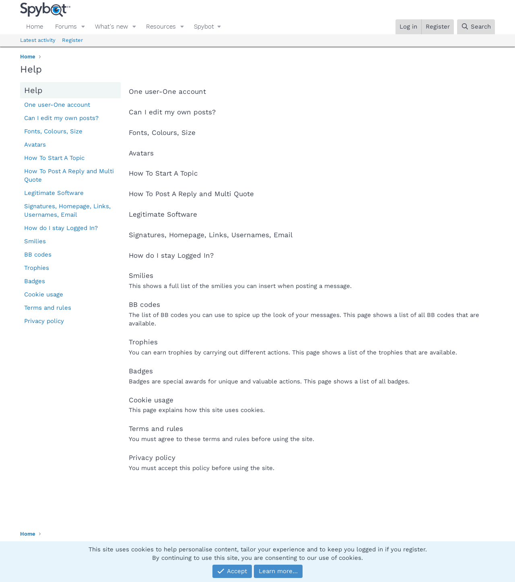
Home (34, 26)
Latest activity (38, 40)
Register (72, 40)
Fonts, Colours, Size (53, 131)
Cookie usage (43, 294)
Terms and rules (47, 307)
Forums (66, 26)
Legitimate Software (54, 193)
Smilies (35, 241)
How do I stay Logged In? (61, 228)
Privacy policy (44, 321)
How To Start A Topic (54, 158)
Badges (34, 281)
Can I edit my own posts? (61, 118)
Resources (161, 26)
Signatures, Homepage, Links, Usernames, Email (67, 210)
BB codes (38, 254)
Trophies (36, 267)
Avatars (35, 144)
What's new (111, 26)
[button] (83, 26)
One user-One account (57, 104)
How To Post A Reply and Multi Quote (69, 175)
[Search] (476, 26)
